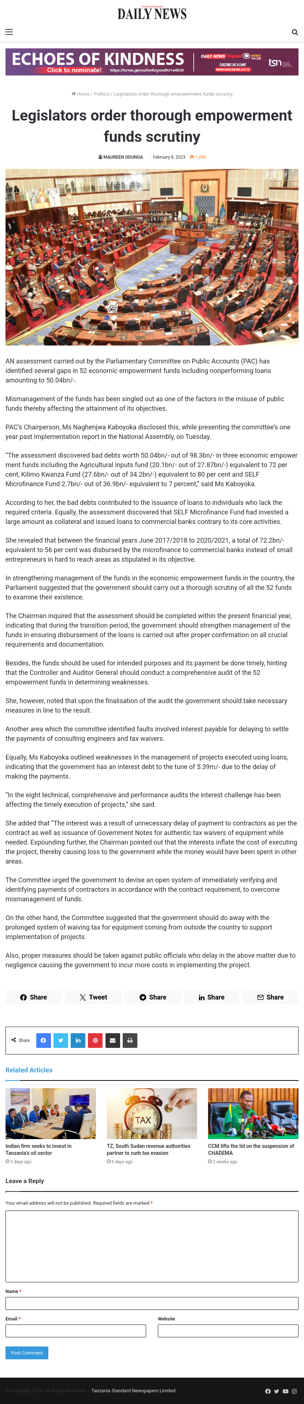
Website (166, 1319)
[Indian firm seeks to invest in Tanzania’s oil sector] (50, 1113)
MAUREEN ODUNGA (123, 157)
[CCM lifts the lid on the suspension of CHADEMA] (253, 1113)
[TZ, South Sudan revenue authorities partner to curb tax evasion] (152, 1113)
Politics (102, 94)
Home (80, 94)
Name (13, 1291)
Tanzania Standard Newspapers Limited (133, 1390)
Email (13, 1319)
